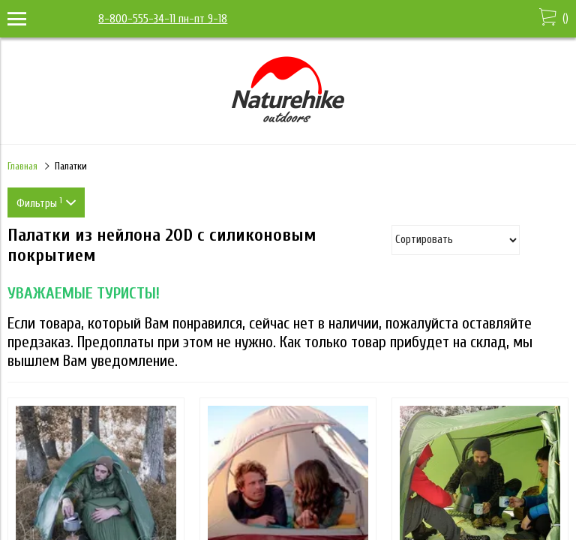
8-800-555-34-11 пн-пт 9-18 (162, 19)
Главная (23, 166)
